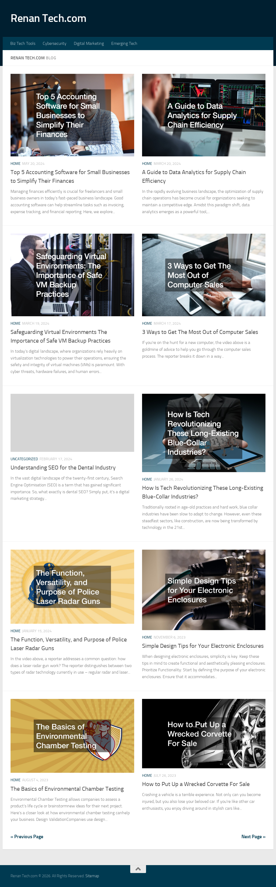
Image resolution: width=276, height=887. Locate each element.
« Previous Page (27, 837)
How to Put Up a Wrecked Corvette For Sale (196, 784)
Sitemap (92, 876)
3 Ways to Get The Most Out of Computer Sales (200, 332)
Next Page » (253, 837)
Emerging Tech (124, 43)
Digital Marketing (89, 43)
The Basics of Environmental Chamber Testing (67, 788)
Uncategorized (24, 459)
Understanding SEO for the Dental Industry (63, 467)
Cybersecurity (54, 43)
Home (16, 163)
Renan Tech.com (48, 18)
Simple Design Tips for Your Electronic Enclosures (203, 646)
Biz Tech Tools (22, 43)
